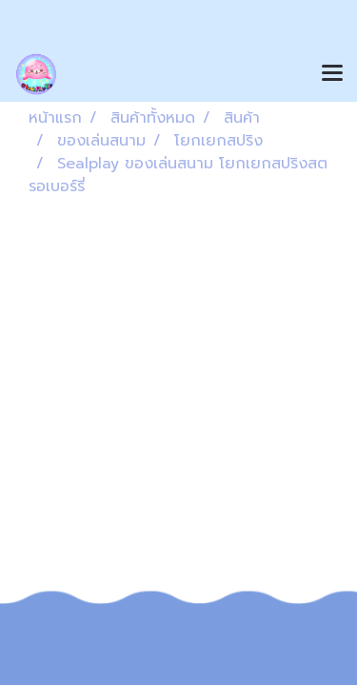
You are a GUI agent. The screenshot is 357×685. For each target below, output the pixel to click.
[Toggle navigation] (332, 74)
